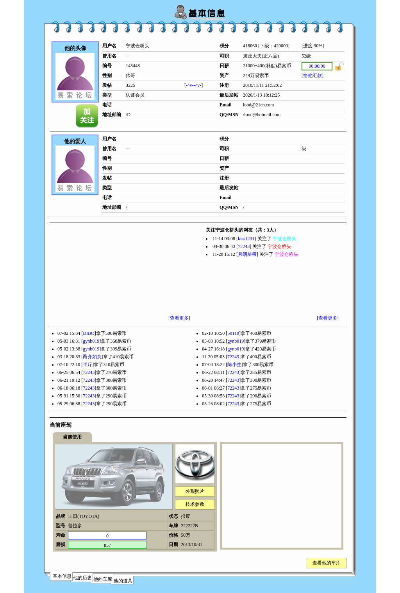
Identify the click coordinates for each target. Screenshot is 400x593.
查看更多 (179, 318)
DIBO (88, 333)
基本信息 (62, 576)
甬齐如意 (92, 356)
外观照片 (195, 491)
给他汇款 (312, 75)
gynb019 (91, 341)
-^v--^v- (193, 85)
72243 (244, 246)
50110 (233, 333)
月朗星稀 (247, 254)
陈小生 (234, 364)
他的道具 (123, 581)
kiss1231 (246, 238)
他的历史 (82, 577)
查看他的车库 (326, 563)
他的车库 (102, 579)
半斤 (87, 364)
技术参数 (195, 504)
